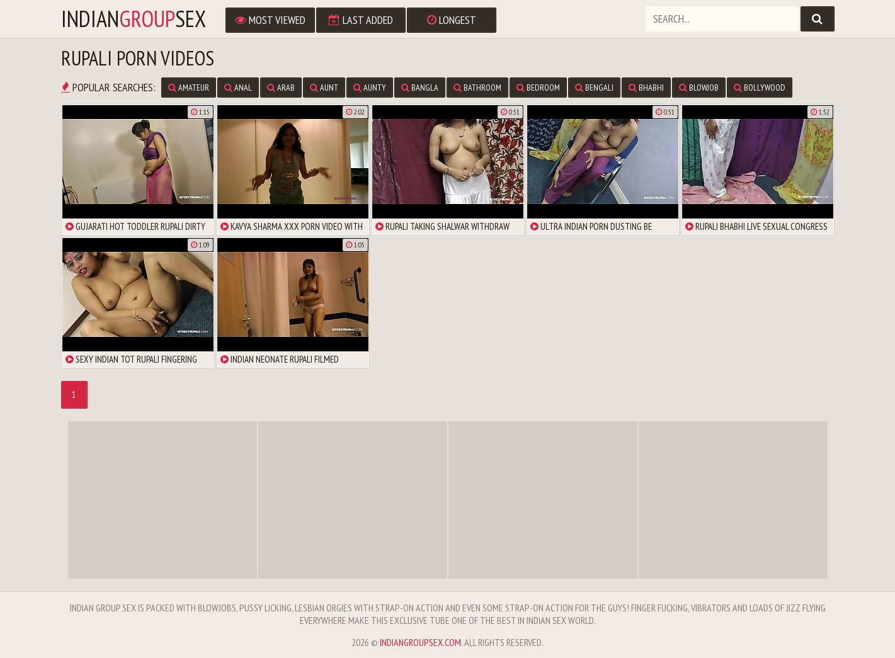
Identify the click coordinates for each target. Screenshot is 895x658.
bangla (419, 87)
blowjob (699, 87)
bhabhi (646, 87)
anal (238, 87)
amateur (188, 87)
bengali (594, 87)
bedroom (538, 87)
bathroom (477, 87)
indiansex (133, 18)
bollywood (759, 87)
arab (281, 87)
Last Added (361, 20)
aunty (369, 87)
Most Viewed (270, 20)
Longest (451, 20)
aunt (324, 87)
